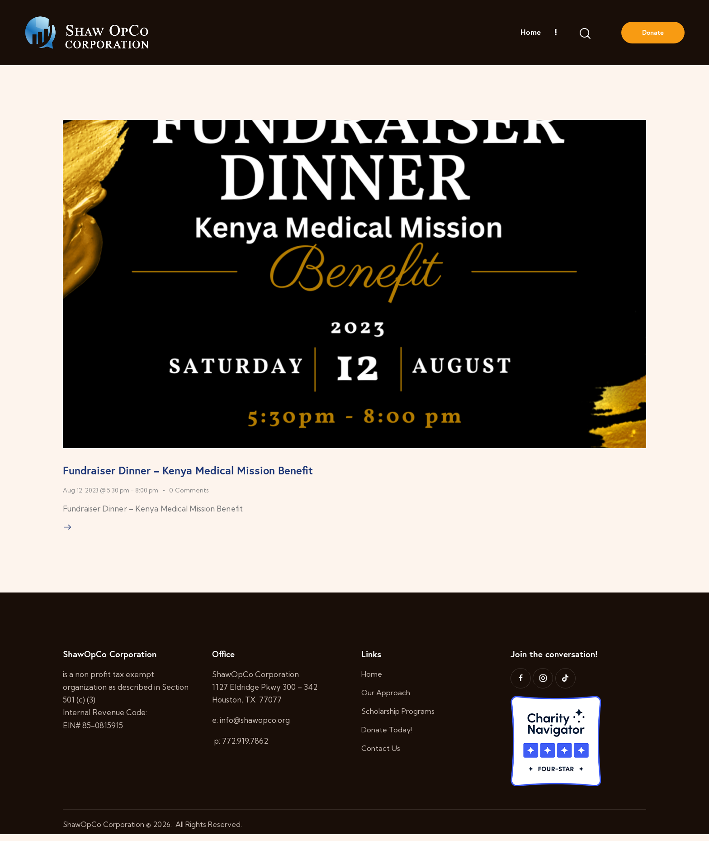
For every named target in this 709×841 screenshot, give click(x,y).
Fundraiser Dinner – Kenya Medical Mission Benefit (246, 470)
